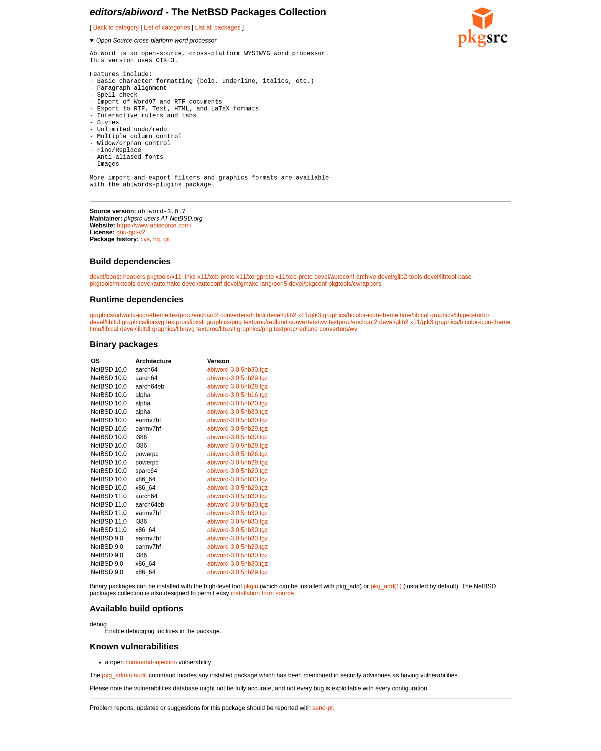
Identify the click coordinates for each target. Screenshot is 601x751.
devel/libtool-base (448, 310)
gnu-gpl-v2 (130, 265)
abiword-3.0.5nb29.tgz (237, 411)
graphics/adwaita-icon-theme (129, 348)
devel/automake (159, 317)
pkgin (250, 619)
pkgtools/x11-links (171, 310)
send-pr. (323, 741)
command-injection (151, 695)
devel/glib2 (281, 348)
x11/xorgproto (255, 310)
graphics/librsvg (143, 355)
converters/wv (308, 355)
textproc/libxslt (185, 355)
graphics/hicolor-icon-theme (360, 348)
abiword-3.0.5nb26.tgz (237, 487)
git (166, 272)
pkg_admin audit (124, 708)
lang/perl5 (273, 317)
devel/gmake (241, 317)
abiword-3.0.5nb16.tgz (237, 428)
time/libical (414, 348)
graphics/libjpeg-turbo (459, 348)
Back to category (116, 27)
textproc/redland (265, 355)
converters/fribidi (242, 348)
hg (156, 272)
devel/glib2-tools (400, 310)
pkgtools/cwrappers (354, 317)
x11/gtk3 (309, 348)
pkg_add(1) (386, 619)
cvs (145, 272)
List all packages (217, 27)
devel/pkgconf (308, 317)
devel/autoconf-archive (345, 310)
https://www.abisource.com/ (154, 258)
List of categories (167, 27)
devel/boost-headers (117, 310)
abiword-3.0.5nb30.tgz (237, 403)
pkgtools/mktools (112, 317)
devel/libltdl (105, 355)
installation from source (262, 626)
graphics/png (224, 355)
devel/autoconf (202, 317)
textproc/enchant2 (194, 348)
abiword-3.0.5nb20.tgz (237, 436)
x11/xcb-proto (216, 310)
